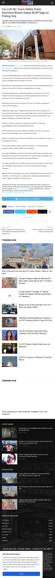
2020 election (11, 206)
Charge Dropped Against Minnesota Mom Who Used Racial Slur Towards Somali (35, 280)
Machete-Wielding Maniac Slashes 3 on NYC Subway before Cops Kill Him (35, 319)
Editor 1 (9, 26)
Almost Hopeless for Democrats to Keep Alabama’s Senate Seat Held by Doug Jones (13, 231)
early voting (31, 206)
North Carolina (19, 66)
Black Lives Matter (8, 68)
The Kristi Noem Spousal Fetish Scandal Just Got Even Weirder (33, 332)
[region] (21, 564)
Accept (21, 574)
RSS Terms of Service (22, 188)
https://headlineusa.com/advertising (13, 192)
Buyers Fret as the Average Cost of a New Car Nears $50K (35, 306)
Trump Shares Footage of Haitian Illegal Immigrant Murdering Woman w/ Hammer (35, 294)
